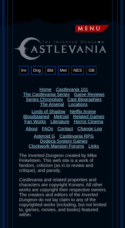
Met (63, 70)
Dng (37, 70)
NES (77, 70)
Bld (50, 70)
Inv (24, 70)
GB (91, 70)
